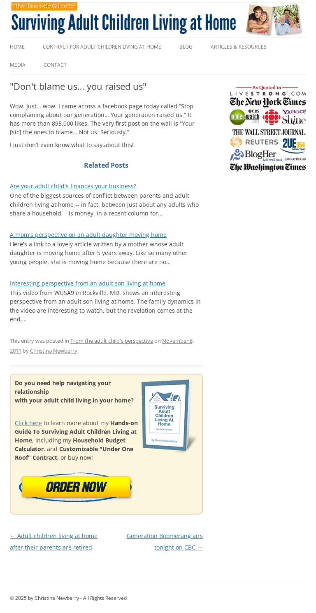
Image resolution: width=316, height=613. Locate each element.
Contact (55, 64)
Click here (28, 423)
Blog (186, 46)
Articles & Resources (239, 46)
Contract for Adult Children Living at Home (102, 46)
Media (18, 64)
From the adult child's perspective (111, 340)
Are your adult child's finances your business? (73, 186)
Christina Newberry (53, 350)
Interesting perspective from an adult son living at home (87, 283)
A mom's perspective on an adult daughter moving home (88, 235)
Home (17, 46)
